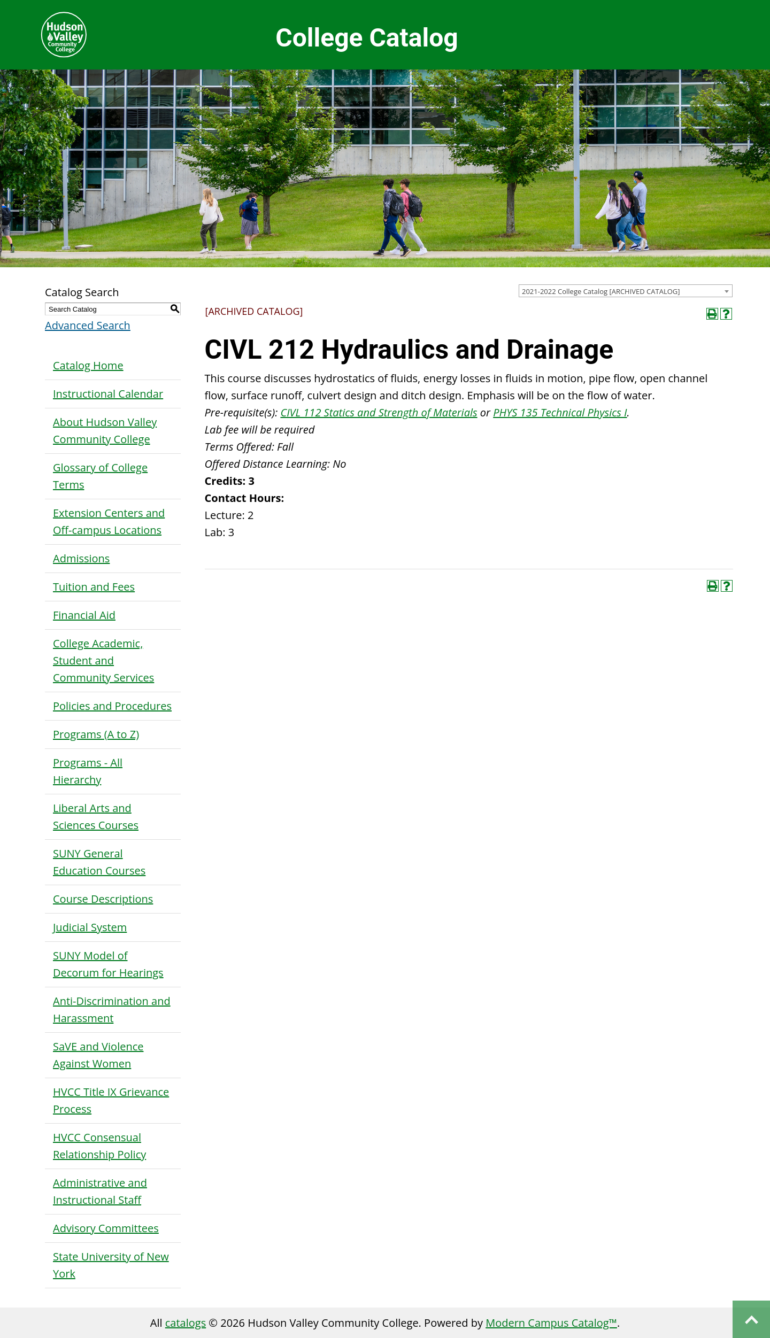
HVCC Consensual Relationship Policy (99, 1146)
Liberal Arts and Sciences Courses (95, 816)
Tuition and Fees (94, 586)
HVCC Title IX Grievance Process (111, 1100)
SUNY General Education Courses (99, 862)
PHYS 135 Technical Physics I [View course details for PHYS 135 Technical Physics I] (560, 412)
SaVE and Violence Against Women (98, 1055)
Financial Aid (84, 615)
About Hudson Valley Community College (105, 430)
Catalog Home (88, 365)
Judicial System (90, 927)
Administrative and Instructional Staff (100, 1191)
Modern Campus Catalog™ (551, 1323)
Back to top (751, 1319)
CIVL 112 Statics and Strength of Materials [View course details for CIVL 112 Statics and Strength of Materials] (378, 412)
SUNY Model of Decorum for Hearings (108, 964)
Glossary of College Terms (100, 476)
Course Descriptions (103, 899)
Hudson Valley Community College (63, 34)
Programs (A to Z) (96, 734)
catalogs (185, 1323)
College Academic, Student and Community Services (103, 660)
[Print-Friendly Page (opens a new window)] (712, 314)
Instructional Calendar (108, 393)
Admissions (81, 558)
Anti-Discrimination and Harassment (112, 1009)
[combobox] (626, 290)
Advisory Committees (106, 1228)
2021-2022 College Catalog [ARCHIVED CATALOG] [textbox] (601, 291)
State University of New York (111, 1265)
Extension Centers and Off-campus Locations (109, 521)
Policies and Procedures (112, 706)
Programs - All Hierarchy (87, 771)
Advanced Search (87, 325)
